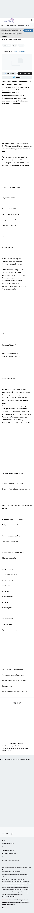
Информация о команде (8, 843)
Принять (28, 30)
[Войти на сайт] (31, 20)
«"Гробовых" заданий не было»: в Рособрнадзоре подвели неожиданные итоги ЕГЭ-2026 (17, 749)
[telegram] (20, 703)
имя (14, 45)
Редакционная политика (8, 850)
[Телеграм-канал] (17, 77)
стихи (21, 45)
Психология (20, 25)
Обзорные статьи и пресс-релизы (10, 860)
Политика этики (6, 847)
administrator (19, 52)
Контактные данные (7, 856)
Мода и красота (11, 25)
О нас (3, 840)
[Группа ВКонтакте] (9, 73)
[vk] (14, 703)
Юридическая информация (9, 853)
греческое (6, 45)
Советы (3, 25)
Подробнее (12, 896)
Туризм (28, 25)
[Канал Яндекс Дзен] (24, 73)
